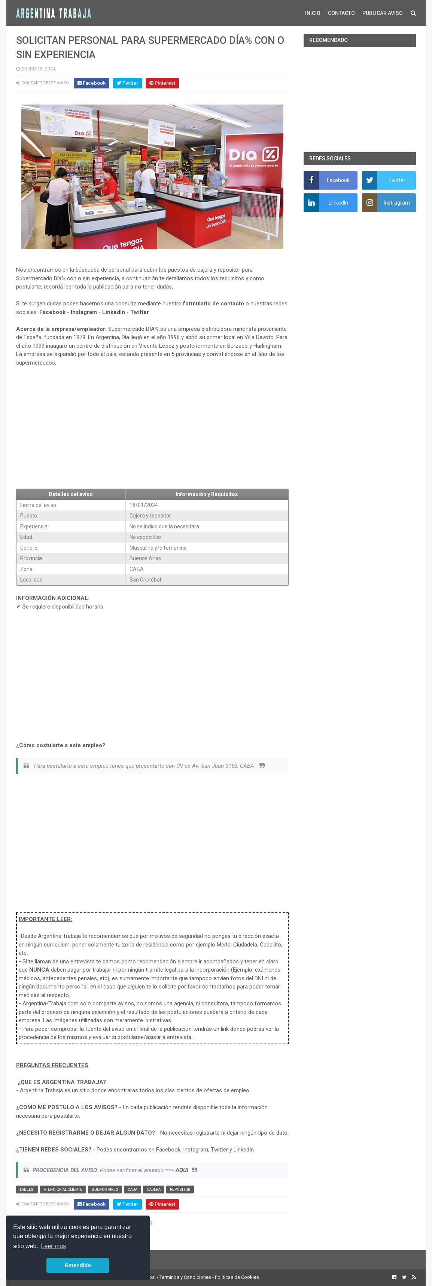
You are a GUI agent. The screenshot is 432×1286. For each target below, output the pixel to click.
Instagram (84, 312)
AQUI (182, 1170)
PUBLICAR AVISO (382, 13)
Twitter (139, 312)
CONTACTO (341, 13)
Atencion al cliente (63, 1189)
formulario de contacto (213, 303)
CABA (132, 1189)
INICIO (312, 13)
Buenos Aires (105, 1189)
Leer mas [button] (53, 1246)
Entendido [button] (78, 1265)
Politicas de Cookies (237, 1277)
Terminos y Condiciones (185, 1277)
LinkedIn (113, 312)
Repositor (180, 1189)
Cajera (154, 1189)
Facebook (52, 312)
